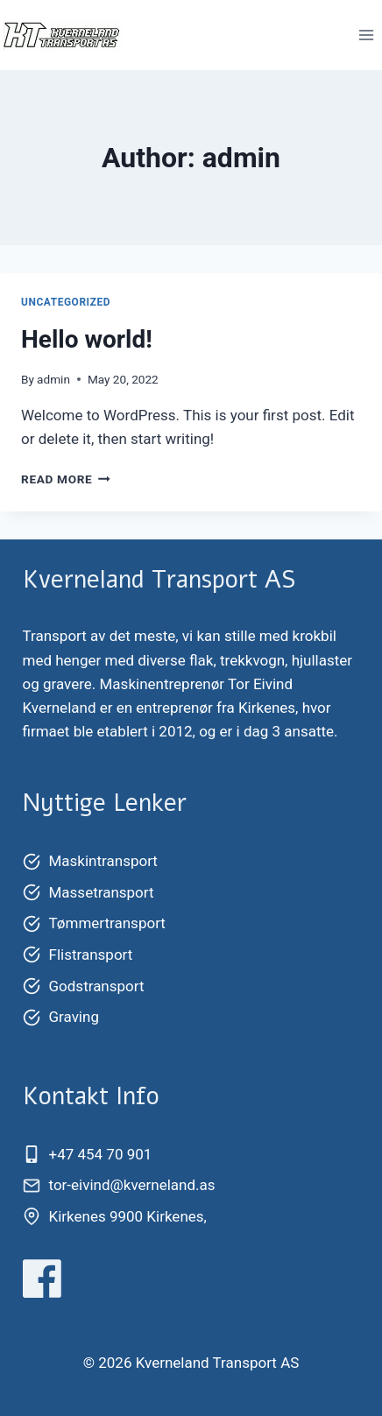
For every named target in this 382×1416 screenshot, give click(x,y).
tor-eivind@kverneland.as (132, 1185)
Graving (74, 1016)
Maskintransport (103, 861)
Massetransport (101, 892)
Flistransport (91, 954)
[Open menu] (366, 34)
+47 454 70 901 (100, 1154)
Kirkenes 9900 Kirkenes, (128, 1216)
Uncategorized (65, 302)
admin (53, 379)
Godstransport (97, 986)
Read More (65, 479)
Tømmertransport (107, 923)
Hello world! (86, 339)
